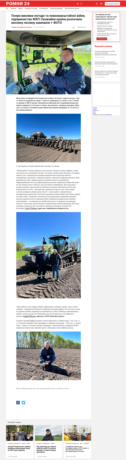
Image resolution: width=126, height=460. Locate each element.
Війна (28, 443)
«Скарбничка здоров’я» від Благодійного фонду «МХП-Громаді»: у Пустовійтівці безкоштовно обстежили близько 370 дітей (77, 449)
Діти (81, 443)
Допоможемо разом (72, 8)
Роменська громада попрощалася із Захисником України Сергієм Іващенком (106, 63)
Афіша (20, 8)
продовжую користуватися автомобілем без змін (104, 22)
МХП (33, 320)
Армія (24, 443)
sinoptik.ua (109, 114)
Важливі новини (103, 46)
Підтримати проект (112, 4)
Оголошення (43, 8)
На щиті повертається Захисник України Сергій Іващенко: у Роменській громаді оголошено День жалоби (106, 72)
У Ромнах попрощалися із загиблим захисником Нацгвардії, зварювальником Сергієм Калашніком (106, 53)
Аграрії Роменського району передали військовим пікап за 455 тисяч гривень (19, 448)
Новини (13, 8)
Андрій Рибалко (29, 316)
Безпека (29, 27)
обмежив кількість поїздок (103, 26)
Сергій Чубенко (31, 208)
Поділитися (81, 27)
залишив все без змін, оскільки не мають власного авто (105, 34)
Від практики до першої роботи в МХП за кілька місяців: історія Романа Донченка (46, 449)
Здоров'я (86, 443)
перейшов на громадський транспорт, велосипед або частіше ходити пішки (106, 29)
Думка (53, 443)
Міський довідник (56, 8)
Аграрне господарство (18, 27)
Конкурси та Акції (31, 8)
